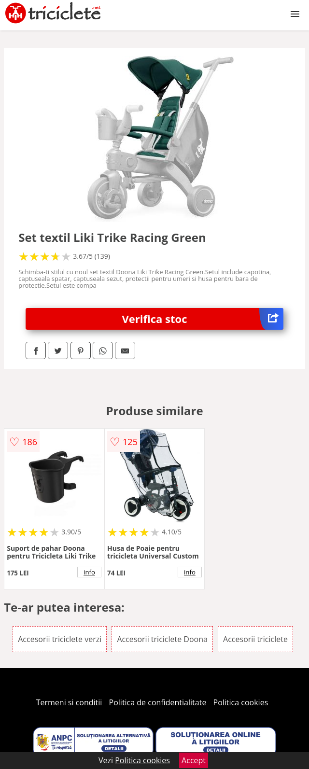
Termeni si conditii (69, 702)
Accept (194, 760)
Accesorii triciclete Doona (162, 639)
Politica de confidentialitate (158, 702)
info (89, 572)
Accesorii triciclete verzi (59, 639)
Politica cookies (240, 702)
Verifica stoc (202, 319)
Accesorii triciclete (255, 639)
